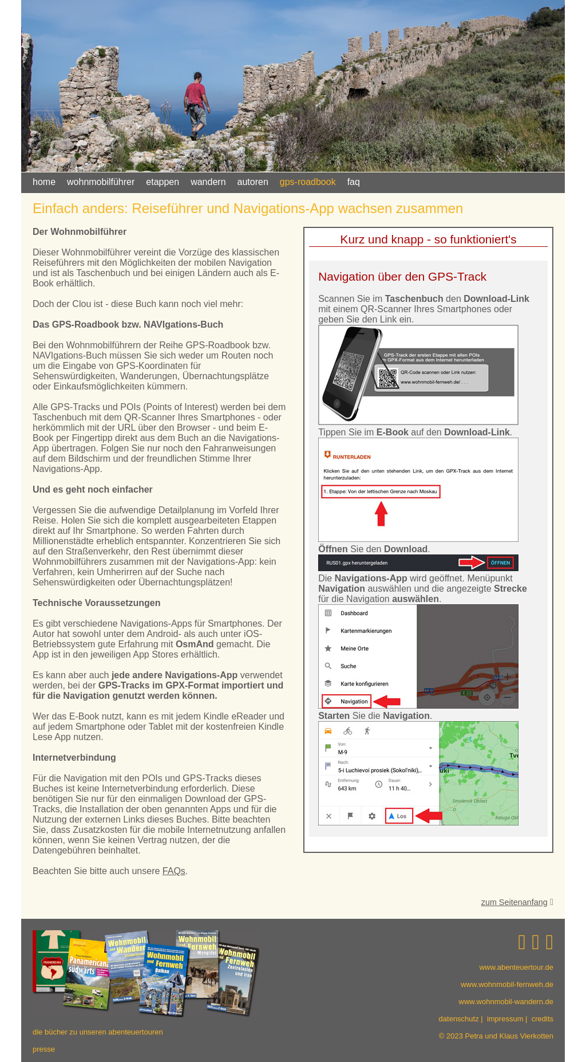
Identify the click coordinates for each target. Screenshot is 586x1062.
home (44, 182)
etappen (162, 182)
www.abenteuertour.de (516, 967)
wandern (208, 182)
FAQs (174, 871)
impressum (505, 1018)
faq (353, 182)
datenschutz (459, 1018)
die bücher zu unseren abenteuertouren (98, 1032)
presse (44, 1049)
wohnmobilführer (100, 182)
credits (542, 1018)
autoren (252, 182)
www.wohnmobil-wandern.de (506, 1001)
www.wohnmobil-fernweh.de (507, 984)
